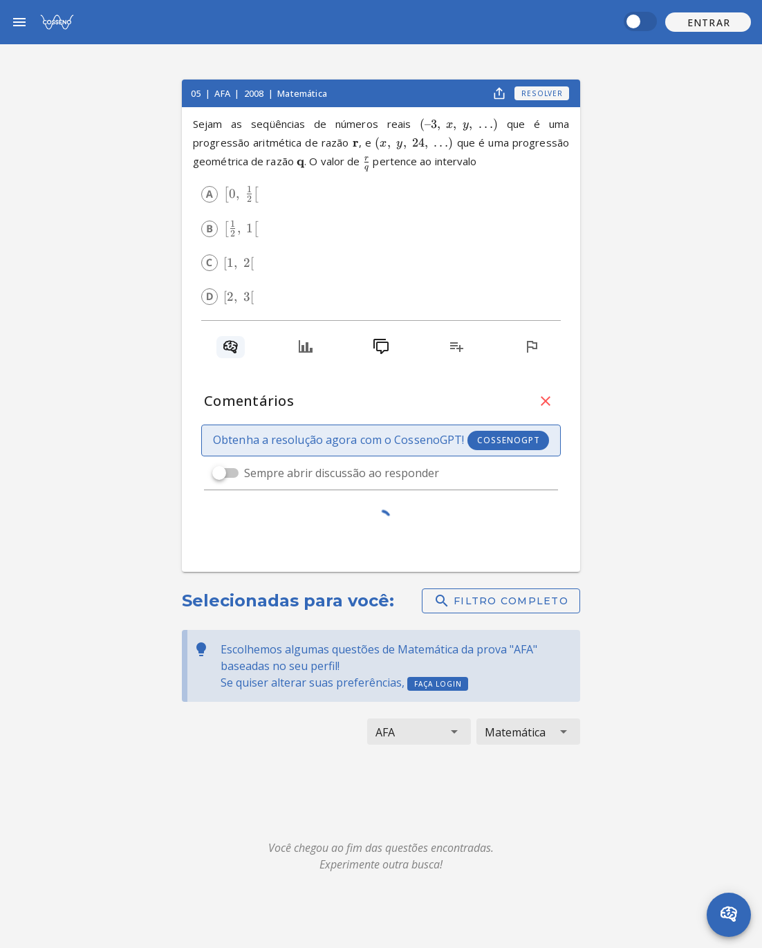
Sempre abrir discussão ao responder (341, 473)
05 (197, 93)
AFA (223, 93)
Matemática (302, 93)
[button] (708, 22)
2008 (255, 93)
